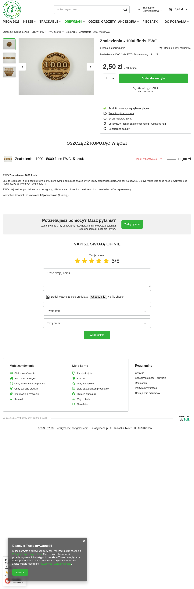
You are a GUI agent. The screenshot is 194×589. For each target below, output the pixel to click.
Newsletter (82, 404)
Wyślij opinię (97, 334)
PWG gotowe (54, 32)
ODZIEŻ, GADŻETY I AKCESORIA (112, 21)
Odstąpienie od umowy (147, 393)
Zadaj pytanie (132, 224)
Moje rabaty (83, 399)
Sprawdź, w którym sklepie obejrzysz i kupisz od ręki (137, 123)
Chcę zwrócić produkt (26, 388)
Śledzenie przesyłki (24, 378)
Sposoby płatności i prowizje (150, 377)
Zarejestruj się (84, 373)
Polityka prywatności (146, 387)
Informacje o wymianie (26, 394)
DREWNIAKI (73, 21)
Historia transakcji (86, 394)
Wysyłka (139, 373)
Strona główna (21, 32)
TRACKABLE (49, 21)
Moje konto (80, 365)
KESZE (28, 21)
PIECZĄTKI (150, 21)
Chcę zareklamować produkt (29, 383)
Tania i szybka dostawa (121, 113)
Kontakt (18, 399)
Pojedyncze (71, 32)
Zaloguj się (149, 7)
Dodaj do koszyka (154, 78)
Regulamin (141, 383)
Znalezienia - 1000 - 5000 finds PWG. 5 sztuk (49, 159)
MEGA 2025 (11, 21)
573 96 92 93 (46, 428)
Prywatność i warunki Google (55, 563)
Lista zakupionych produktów (93, 388)
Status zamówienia (24, 373)
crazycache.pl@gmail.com (72, 428)
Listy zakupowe (151, 10)
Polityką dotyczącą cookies (27, 554)
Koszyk (81, 378)
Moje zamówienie (22, 365)
